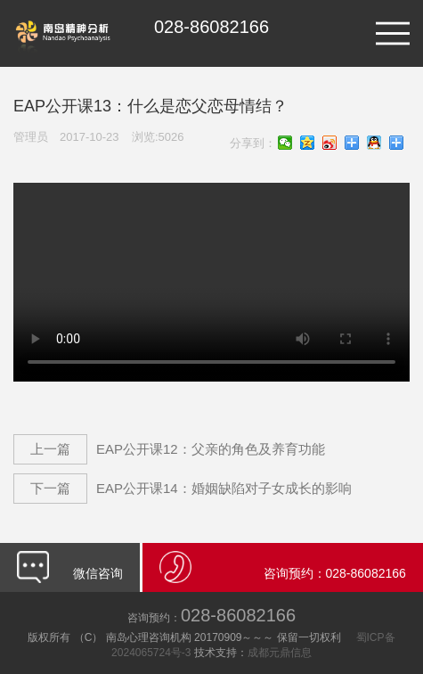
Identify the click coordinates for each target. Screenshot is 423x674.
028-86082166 (211, 615)
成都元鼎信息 (280, 652)
